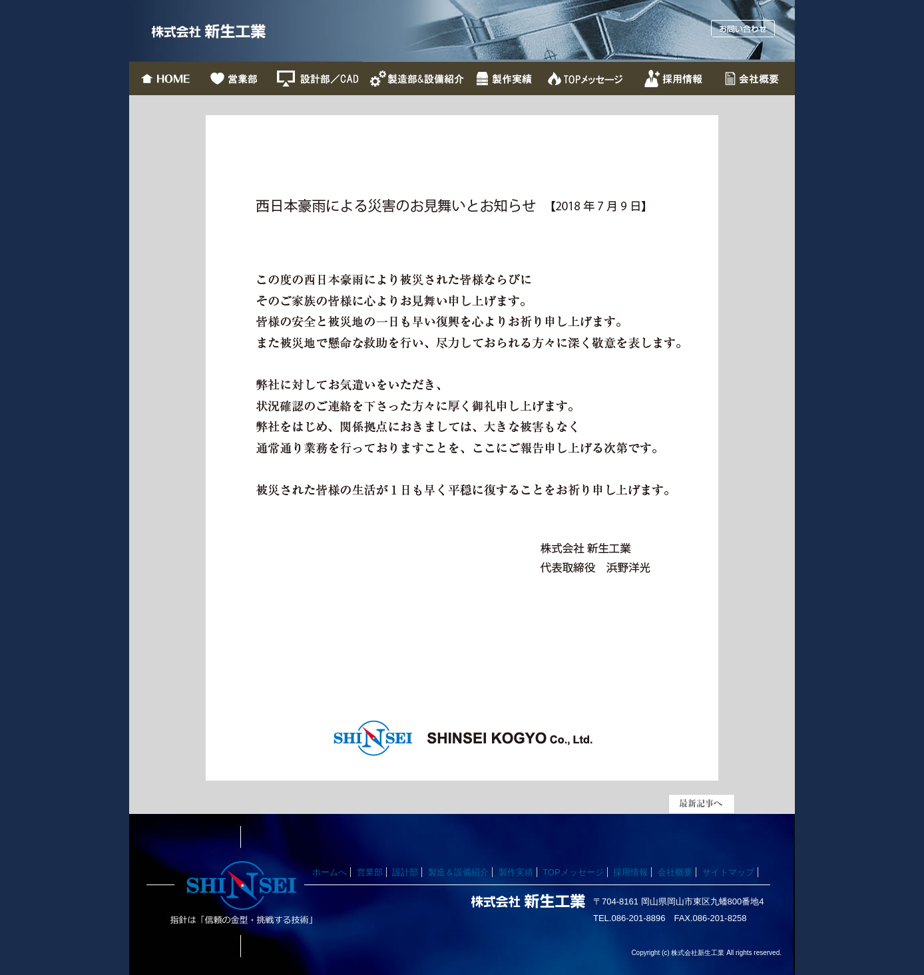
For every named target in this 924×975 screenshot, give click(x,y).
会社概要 (675, 872)
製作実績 (516, 872)
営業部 (370, 872)
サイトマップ (728, 872)
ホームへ (329, 872)
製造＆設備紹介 (458, 872)
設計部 (405, 872)
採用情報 (630, 872)
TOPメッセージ (573, 872)
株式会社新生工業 (245, 31)
